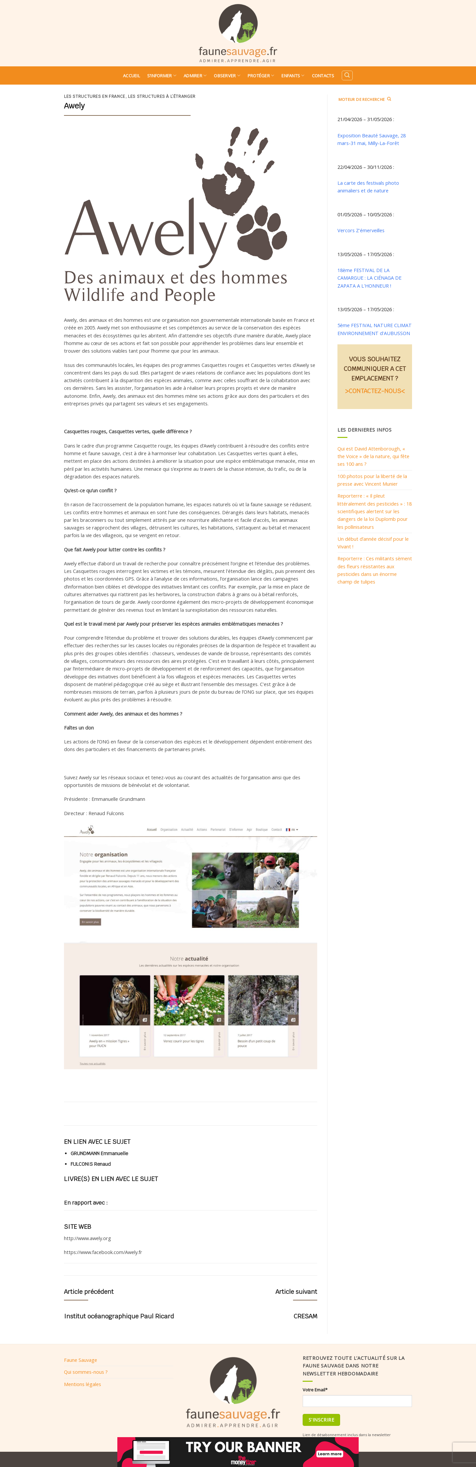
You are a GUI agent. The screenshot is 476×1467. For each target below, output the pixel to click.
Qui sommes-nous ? (86, 1371)
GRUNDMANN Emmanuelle (99, 1153)
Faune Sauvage (80, 1360)
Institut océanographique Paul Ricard (119, 1316)
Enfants (292, 75)
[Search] (347, 75)
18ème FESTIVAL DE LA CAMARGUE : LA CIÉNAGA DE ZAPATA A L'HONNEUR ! (369, 278)
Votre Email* (315, 1390)
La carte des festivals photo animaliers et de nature (368, 186)
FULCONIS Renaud (91, 1164)
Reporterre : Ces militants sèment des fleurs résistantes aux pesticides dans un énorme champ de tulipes (374, 570)
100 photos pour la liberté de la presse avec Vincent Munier (372, 480)
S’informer (161, 75)
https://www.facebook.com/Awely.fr (103, 1252)
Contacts (323, 76)
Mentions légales (82, 1384)
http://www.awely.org (87, 1238)
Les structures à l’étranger (162, 96)
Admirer (195, 75)
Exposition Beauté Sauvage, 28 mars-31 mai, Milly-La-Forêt (371, 139)
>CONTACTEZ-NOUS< (375, 391)
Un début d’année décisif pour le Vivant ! (373, 542)
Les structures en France (94, 96)
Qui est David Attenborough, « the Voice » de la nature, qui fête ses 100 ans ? (373, 456)
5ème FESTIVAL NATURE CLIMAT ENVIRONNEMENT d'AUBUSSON (374, 329)
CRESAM (305, 1316)
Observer (227, 75)
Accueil (131, 76)
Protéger (261, 75)
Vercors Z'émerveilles (361, 230)
